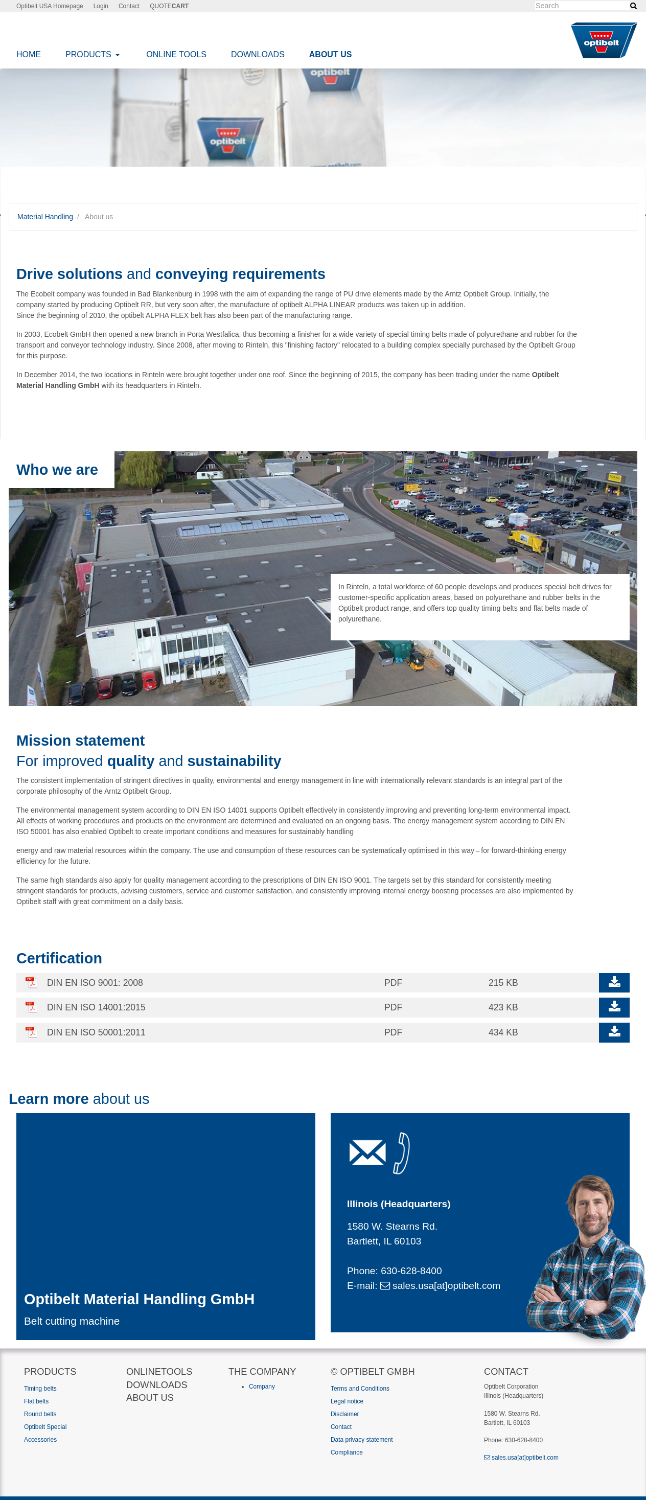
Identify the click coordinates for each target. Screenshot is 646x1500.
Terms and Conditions (360, 1388)
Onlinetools (159, 1371)
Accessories (40, 1439)
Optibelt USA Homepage (49, 6)
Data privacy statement (362, 1439)
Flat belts (36, 1401)
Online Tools (176, 54)
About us (330, 54)
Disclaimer (345, 1414)
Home (28, 54)
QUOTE (169, 6)
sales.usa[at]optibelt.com (440, 1285)
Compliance (347, 1452)
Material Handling (45, 217)
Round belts (40, 1414)
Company (262, 1386)
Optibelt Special (45, 1426)
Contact (129, 6)
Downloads (258, 54)
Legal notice (347, 1401)
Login (101, 6)
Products (89, 54)
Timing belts (40, 1388)
